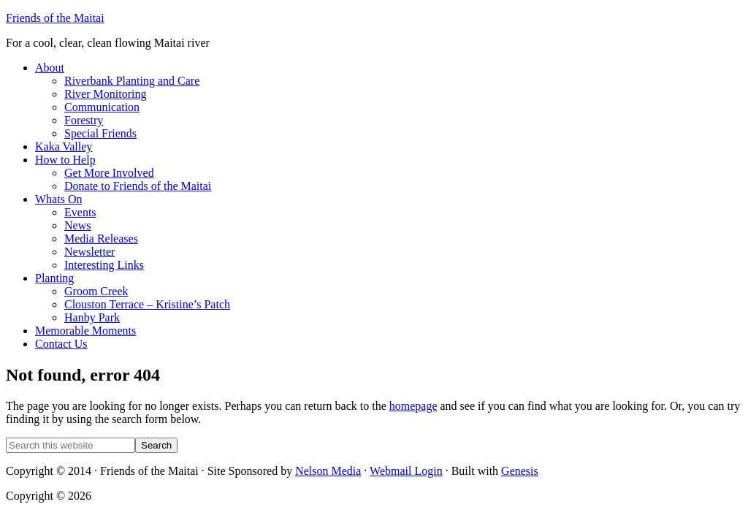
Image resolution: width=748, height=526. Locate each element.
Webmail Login (406, 471)
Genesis (519, 471)
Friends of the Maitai (55, 18)
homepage (413, 406)
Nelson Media (328, 471)
